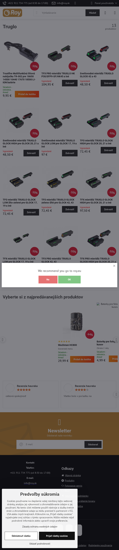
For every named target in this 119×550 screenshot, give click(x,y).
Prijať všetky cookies (57, 535)
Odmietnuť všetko (21, 535)
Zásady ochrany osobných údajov (39, 526)
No (47, 279)
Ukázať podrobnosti (39, 543)
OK (69, 279)
